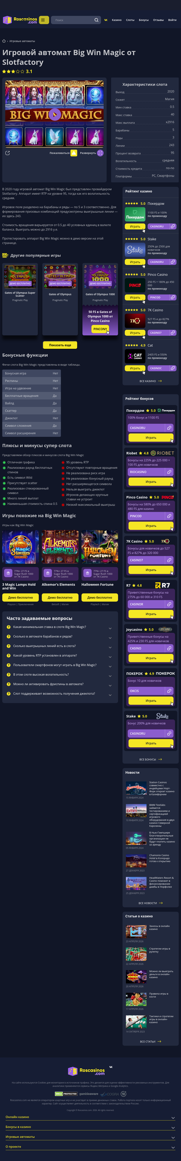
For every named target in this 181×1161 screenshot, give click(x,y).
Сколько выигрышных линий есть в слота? (44, 645)
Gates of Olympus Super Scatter (20, 293)
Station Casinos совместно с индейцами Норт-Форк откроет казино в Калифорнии (161, 787)
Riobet (131, 452)
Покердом (156, 202)
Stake (152, 238)
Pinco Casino (158, 273)
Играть (135, 225)
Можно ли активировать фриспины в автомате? (48, 683)
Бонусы (144, 19)
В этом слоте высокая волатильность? (41, 673)
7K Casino (155, 309)
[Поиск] (96, 19)
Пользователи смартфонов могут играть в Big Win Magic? (54, 664)
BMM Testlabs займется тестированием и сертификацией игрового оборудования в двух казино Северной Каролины (161, 814)
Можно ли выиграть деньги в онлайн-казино (161, 973)
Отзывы (158, 19)
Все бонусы (150, 758)
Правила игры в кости (158, 994)
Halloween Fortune (98, 583)
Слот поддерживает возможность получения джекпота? (54, 692)
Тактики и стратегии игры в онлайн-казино (161, 1018)
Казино (116, 19)
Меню (45, 19)
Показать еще (60, 344)
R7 (128, 584)
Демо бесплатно (20, 282)
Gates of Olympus (60, 293)
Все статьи (150, 1040)
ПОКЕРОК (134, 672)
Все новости (151, 902)
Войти (172, 19)
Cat (150, 344)
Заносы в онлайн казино (159, 926)
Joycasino (134, 628)
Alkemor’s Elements (58, 583)
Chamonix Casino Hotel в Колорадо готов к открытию (159, 857)
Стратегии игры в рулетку (159, 949)
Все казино (151, 380)
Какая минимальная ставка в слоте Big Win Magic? (49, 626)
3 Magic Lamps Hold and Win (19, 585)
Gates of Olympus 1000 (100, 293)
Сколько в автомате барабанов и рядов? (42, 635)
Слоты (130, 19)
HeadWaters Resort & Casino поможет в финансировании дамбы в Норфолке (161, 881)
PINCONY (100, 328)
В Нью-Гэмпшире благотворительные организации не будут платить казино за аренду (162, 837)
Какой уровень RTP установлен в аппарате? (45, 654)
